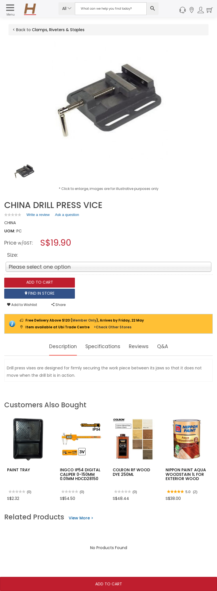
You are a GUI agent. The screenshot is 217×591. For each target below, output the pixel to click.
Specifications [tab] (103, 346)
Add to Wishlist (22, 304)
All (66, 8)
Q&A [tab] (168, 346)
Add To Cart (108, 584)
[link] (12, 215)
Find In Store (40, 293)
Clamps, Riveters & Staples (58, 30)
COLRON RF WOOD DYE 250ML (131, 472)
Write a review (38, 215)
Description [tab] (58, 346)
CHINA (10, 223)
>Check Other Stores (112, 327)
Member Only (84, 320)
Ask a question (67, 215)
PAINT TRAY (18, 470)
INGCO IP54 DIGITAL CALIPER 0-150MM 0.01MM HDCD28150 (80, 474)
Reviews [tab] (142, 346)
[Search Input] (111, 8)
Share (58, 304)
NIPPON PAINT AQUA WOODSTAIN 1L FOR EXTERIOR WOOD (186, 474)
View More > (81, 518)
